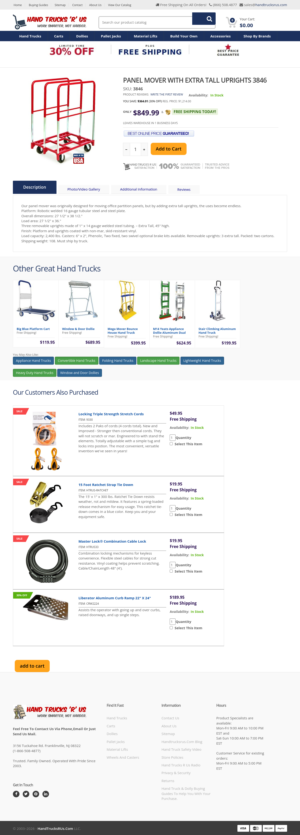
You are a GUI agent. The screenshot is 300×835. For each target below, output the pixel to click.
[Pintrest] (36, 793)
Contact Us (170, 717)
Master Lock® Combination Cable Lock (112, 540)
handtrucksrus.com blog (181, 740)
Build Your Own (183, 36)
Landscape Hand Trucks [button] (158, 364)
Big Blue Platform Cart (33, 332)
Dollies (82, 36)
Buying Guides (40, 5)
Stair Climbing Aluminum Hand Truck (217, 334)
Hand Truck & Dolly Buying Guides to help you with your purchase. (185, 792)
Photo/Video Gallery (86, 190)
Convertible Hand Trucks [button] (76, 364)
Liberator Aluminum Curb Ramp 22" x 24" (115, 597)
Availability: (198, 95)
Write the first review (166, 94)
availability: (179, 427)
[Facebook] (16, 793)
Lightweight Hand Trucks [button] (202, 364)
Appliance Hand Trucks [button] (33, 364)
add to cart (32, 665)
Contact (81, 5)
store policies (172, 756)
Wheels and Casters (123, 756)
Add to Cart (168, 149)
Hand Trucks (30, 36)
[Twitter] (26, 793)
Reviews (187, 190)
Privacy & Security (176, 772)
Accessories (220, 36)
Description (35, 187)
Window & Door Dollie (78, 332)
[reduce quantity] (126, 149)
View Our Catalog (126, 5)
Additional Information (141, 190)
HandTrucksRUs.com (55, 827)
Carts (58, 36)
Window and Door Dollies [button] (79, 376)
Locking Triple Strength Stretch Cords (111, 413)
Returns (167, 779)
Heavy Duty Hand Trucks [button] (34, 376)
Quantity (183, 436)
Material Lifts (145, 36)
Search (201, 22)
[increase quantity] (144, 149)
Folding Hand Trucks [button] (117, 364)
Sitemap (63, 5)
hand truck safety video (181, 748)
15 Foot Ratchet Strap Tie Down (106, 483)
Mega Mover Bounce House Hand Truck (123, 334)
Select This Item (187, 443)
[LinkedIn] (45, 793)
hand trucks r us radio (180, 764)
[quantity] (135, 149)
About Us (100, 5)
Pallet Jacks (111, 36)
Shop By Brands (257, 36)
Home (17, 5)
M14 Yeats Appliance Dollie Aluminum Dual (169, 334)
